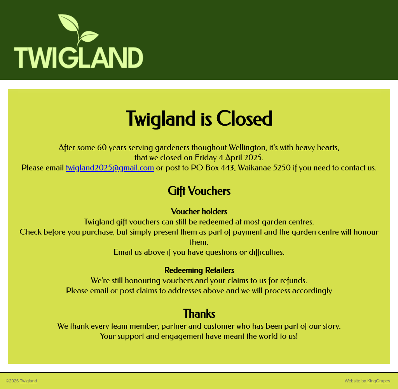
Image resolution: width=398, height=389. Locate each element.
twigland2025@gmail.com (110, 168)
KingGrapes (378, 380)
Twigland (28, 380)
